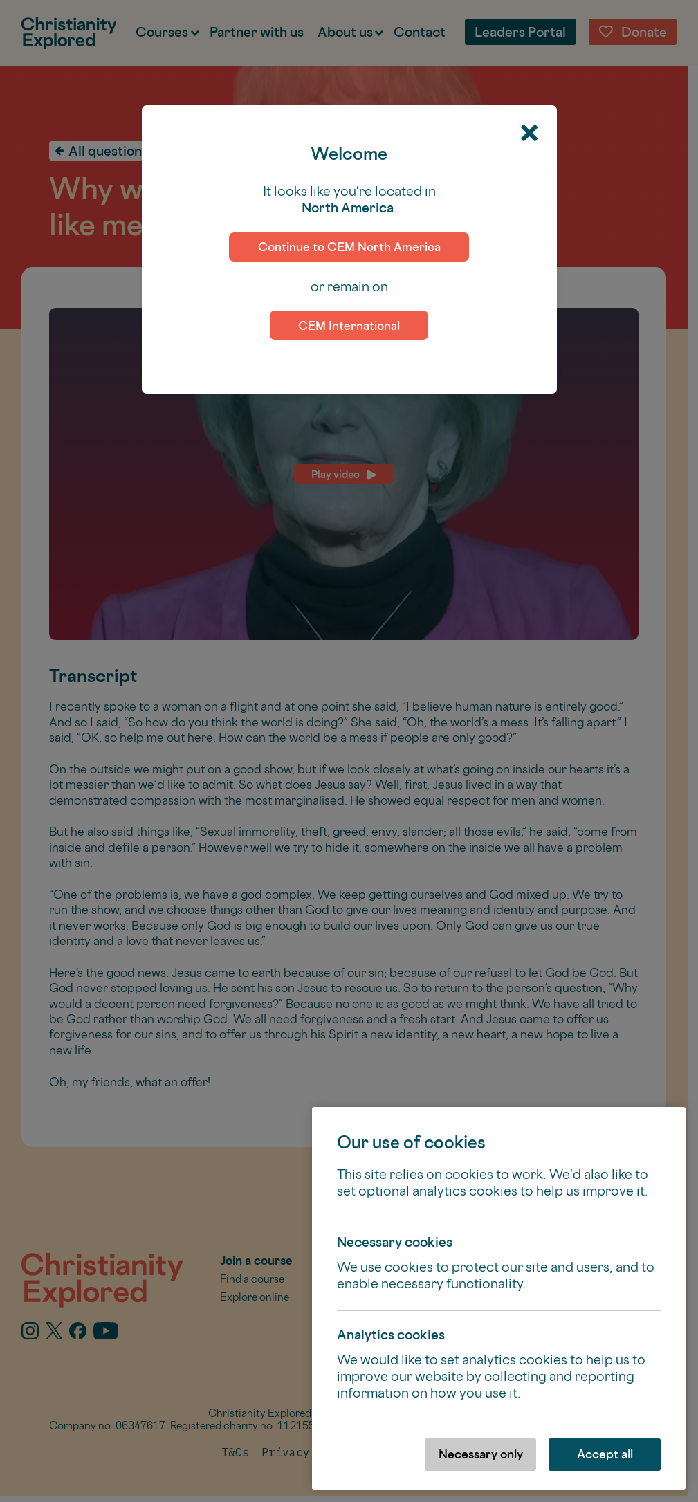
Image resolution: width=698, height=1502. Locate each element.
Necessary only (481, 1454)
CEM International (349, 325)
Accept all (605, 1454)
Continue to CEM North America (349, 246)
